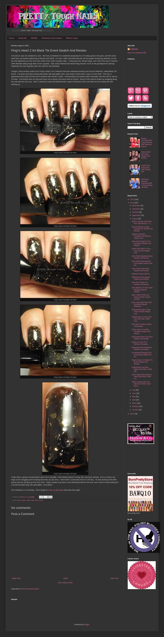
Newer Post (16, 578)
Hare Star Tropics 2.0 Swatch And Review (140, 283)
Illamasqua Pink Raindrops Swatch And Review (142, 348)
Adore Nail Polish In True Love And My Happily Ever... (141, 251)
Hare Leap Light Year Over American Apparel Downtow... (142, 304)
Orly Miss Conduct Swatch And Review (142, 325)
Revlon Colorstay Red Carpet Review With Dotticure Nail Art (146, 142)
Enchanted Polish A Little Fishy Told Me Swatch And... (141, 312)
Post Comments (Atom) (30, 589)
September (136, 215)
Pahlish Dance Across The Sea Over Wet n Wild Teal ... (142, 319)
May (134, 397)
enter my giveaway (55, 490)
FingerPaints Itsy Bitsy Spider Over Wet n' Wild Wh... (142, 369)
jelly (36, 500)
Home (11, 38)
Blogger (86, 625)
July (134, 390)
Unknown (134, 49)
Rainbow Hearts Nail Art (141, 274)
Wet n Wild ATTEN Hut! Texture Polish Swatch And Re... (141, 297)
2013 (132, 203)
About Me (22, 38)
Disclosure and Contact (52, 38)
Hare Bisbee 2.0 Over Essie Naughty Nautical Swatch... (142, 290)
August (135, 219)
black (19, 500)
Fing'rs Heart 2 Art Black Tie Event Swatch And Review (142, 362)
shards (40, 500)
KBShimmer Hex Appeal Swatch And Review (141, 278)
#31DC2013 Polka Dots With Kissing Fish (145, 169)
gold (32, 500)
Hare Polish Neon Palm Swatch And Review (140, 270)
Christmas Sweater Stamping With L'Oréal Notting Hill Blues (146, 183)
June (134, 393)
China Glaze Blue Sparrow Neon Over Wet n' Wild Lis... (142, 377)
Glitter (28, 500)
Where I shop (72, 38)
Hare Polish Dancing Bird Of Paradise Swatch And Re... (142, 263)
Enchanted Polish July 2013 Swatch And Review (142, 338)
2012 (132, 414)
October (135, 212)
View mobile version (65, 583)
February (135, 406)
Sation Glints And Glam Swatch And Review (146, 155)
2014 (132, 199)
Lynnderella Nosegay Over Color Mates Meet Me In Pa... (142, 355)
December (136, 206)
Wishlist (34, 38)
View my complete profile (137, 53)
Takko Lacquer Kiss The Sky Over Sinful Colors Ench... (141, 384)
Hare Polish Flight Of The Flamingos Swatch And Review (141, 243)
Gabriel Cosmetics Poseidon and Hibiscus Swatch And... (141, 236)
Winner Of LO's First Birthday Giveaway (140, 343)
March (134, 403)
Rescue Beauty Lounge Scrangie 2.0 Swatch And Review (142, 229)
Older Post (114, 578)
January (135, 410)
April (134, 400)
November (136, 209)
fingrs (24, 500)
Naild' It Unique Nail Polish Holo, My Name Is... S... (142, 222)
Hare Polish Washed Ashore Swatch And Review (142, 257)
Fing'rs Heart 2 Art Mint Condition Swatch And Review (141, 332)
